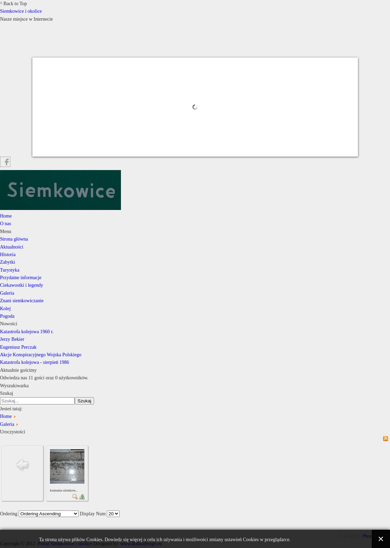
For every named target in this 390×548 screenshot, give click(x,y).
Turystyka (9, 270)
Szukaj (6, 393)
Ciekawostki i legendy (21, 285)
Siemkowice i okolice (21, 11)
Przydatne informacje (20, 277)
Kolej (5, 308)
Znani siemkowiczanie (21, 300)
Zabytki (7, 262)
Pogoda (7, 316)
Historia (8, 254)
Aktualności (11, 247)
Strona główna (14, 239)
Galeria (7, 293)
